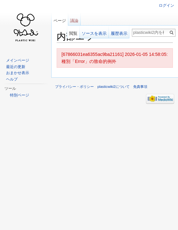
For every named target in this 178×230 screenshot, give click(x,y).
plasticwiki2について (113, 86)
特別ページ (19, 95)
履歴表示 (119, 33)
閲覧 (73, 33)
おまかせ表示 (17, 73)
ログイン (166, 5)
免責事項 (140, 86)
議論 (74, 20)
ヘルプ (12, 79)
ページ (59, 20)
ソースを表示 (94, 33)
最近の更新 (15, 67)
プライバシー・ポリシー (74, 86)
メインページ (17, 60)
